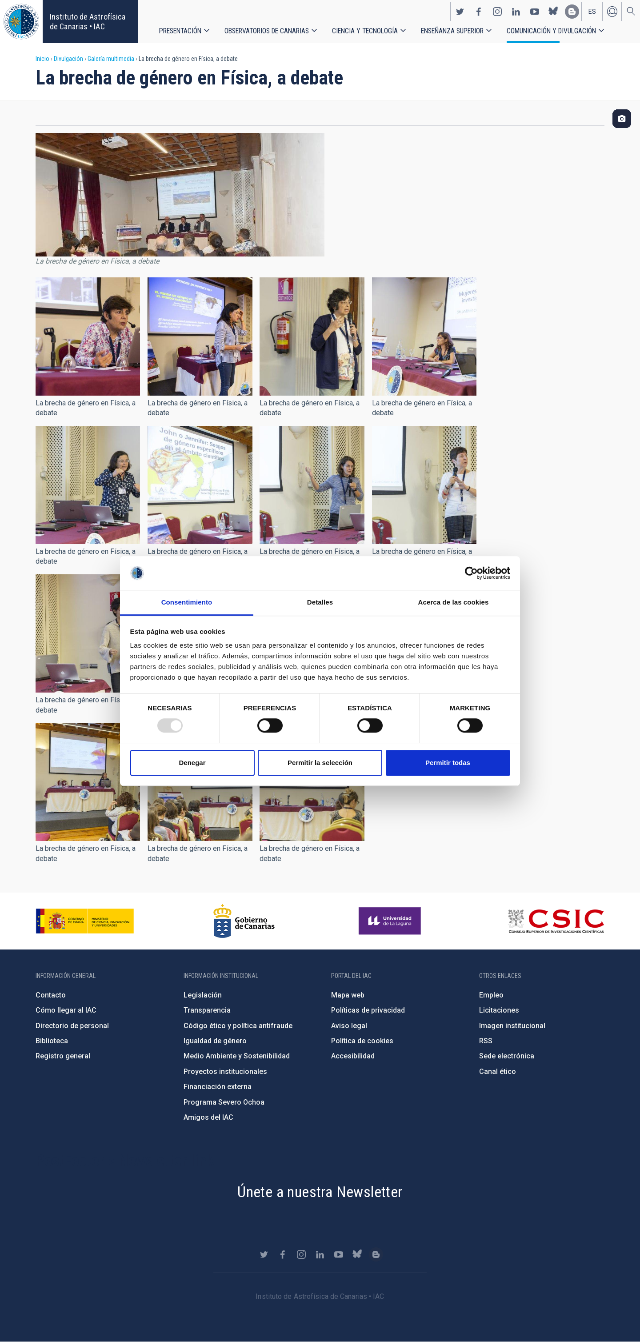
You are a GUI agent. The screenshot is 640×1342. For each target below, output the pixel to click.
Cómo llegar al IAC (66, 1010)
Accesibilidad (353, 1056)
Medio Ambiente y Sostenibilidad (237, 1056)
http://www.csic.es (555, 921)
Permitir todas (447, 762)
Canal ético (497, 1071)
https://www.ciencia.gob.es (85, 921)
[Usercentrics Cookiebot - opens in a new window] (471, 573)
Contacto (51, 995)
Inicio (42, 58)
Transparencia (207, 1010)
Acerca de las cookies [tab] (453, 602)
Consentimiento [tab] (186, 602)
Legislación (203, 995)
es (592, 11)
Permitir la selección (320, 762)
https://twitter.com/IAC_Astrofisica (460, 11)
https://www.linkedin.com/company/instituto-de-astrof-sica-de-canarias (516, 11)
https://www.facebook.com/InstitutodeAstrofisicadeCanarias (478, 11)
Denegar (192, 762)
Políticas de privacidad (368, 1010)
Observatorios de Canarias (266, 31)
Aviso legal (349, 1026)
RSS (485, 1041)
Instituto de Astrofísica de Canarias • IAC (87, 21)
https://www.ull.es (390, 921)
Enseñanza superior (452, 31)
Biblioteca (52, 1041)
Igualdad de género (215, 1041)
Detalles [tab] (320, 602)
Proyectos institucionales (225, 1071)
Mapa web (347, 995)
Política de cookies (362, 1041)
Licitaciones (499, 1010)
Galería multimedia (111, 58)
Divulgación (68, 58)
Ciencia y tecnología (365, 31)
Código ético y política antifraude (238, 1026)
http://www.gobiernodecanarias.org (244, 921)
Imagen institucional (512, 1026)
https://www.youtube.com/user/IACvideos (534, 11)
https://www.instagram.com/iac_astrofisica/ (497, 11)
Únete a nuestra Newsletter (319, 1192)
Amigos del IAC (208, 1117)
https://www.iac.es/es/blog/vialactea (572, 11)
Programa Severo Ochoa (224, 1102)
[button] (88, 336)
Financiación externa (218, 1086)
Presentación (180, 31)
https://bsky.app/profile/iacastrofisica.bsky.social (553, 11)
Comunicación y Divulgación (551, 31)
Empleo (491, 995)
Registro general (63, 1056)
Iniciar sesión (612, 11)
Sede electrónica (506, 1056)
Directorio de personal (72, 1026)
